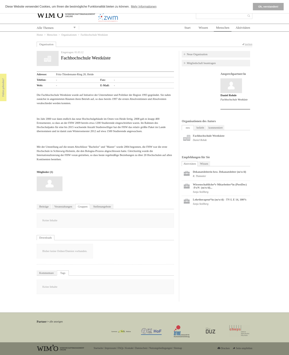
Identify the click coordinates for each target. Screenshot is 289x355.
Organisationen (69, 34)
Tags (62, 272)
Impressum (110, 348)
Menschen (222, 27)
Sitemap (178, 348)
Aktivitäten (243, 27)
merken (248, 44)
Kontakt (129, 348)
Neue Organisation (197, 54)
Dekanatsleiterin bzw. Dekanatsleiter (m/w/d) (219, 171)
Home (40, 34)
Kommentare (46, 272)
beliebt (200, 127)
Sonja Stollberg (200, 192)
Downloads (45, 237)
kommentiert (215, 127)
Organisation (46, 44)
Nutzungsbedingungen (160, 348)
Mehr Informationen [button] (143, 6)
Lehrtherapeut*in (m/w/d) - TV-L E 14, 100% (220, 199)
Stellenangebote (102, 206)
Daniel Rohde (228, 95)
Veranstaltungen (63, 206)
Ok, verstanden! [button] (268, 6)
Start (187, 27)
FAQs (120, 348)
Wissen (203, 27)
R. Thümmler (199, 176)
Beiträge (44, 206)
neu (188, 127)
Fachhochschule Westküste (234, 99)
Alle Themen (45, 28)
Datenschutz (141, 348)
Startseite (98, 348)
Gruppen (83, 206)
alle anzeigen (56, 321)
